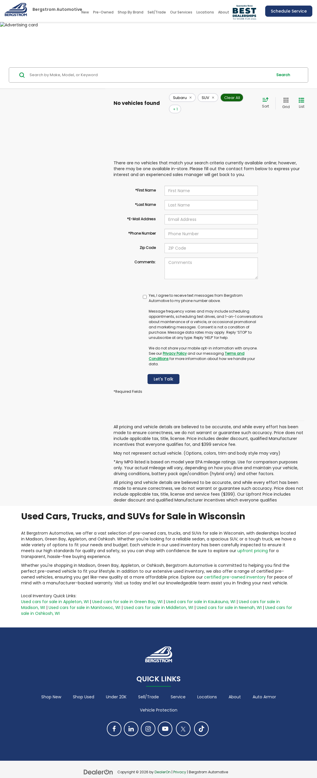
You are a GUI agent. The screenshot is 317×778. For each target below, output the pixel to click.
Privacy (179, 763)
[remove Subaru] (182, 99)
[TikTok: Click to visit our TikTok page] (201, 720)
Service (178, 688)
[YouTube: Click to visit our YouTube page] (165, 720)
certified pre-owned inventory (235, 568)
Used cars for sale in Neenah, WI (229, 599)
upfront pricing (252, 542)
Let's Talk (163, 370)
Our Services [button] (181, 12)
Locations (205, 12)
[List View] (301, 99)
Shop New (51, 688)
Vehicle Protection (158, 701)
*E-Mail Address (141, 210)
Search (283, 75)
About (235, 688)
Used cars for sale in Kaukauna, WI (200, 593)
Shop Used (83, 688)
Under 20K (116, 688)
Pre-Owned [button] (103, 12)
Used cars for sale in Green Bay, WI (127, 593)
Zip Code (148, 239)
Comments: (145, 253)
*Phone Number (142, 224)
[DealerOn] (98, 763)
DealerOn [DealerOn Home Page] (163, 763)
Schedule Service (289, 11)
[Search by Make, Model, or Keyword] (150, 75)
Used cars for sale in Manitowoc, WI (84, 599)
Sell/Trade (157, 12)
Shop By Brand (130, 12)
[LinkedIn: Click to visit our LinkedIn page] (131, 720)
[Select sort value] (267, 99)
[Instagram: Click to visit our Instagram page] (148, 720)
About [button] (223, 12)
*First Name (145, 181)
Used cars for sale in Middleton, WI (158, 599)
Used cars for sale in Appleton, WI (55, 593)
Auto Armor (264, 688)
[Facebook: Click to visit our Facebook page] (114, 720)
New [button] (85, 12)
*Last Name (145, 196)
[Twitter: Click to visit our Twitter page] (183, 720)
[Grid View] (284, 99)
